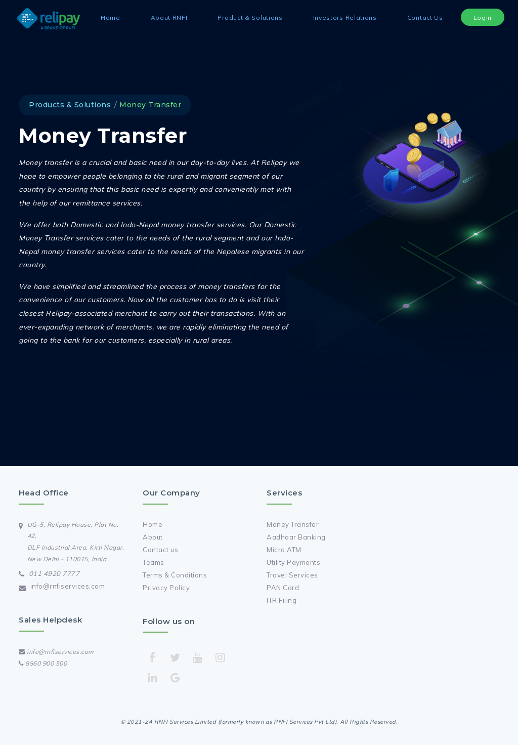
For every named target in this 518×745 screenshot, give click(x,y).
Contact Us (425, 17)
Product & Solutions (250, 17)
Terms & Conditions (175, 575)
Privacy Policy (166, 588)
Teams (153, 562)
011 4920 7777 (54, 573)
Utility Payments (293, 562)
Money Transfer (293, 524)
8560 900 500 (43, 663)
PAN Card (283, 588)
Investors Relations (345, 17)
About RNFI (169, 17)
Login (482, 17)
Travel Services (292, 575)
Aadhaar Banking (296, 537)
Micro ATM (284, 550)
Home (110, 17)
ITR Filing (281, 600)
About (153, 537)
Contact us (160, 550)
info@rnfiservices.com (67, 586)
